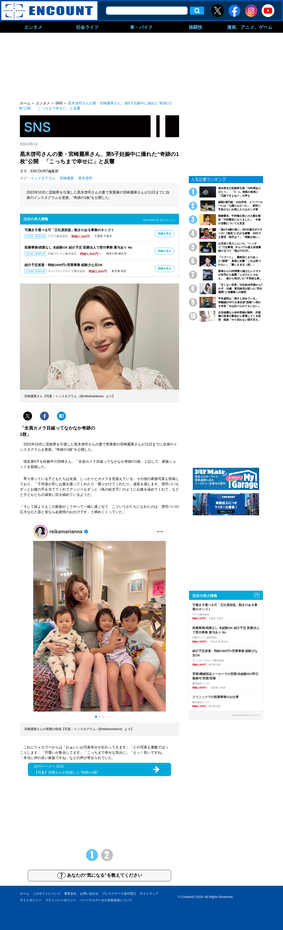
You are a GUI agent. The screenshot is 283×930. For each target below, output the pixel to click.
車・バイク (141, 27)
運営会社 (70, 893)
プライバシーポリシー (60, 900)
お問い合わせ (89, 893)
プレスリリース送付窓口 (119, 893)
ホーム (24, 893)
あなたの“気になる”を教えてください (99, 875)
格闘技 (196, 27)
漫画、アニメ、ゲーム (250, 27)
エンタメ (33, 27)
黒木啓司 (85, 178)
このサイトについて (47, 893)
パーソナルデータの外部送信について (106, 900)
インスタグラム (43, 178)
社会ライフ (87, 27)
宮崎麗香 (67, 178)
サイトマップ (149, 893)
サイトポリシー (31, 900)
